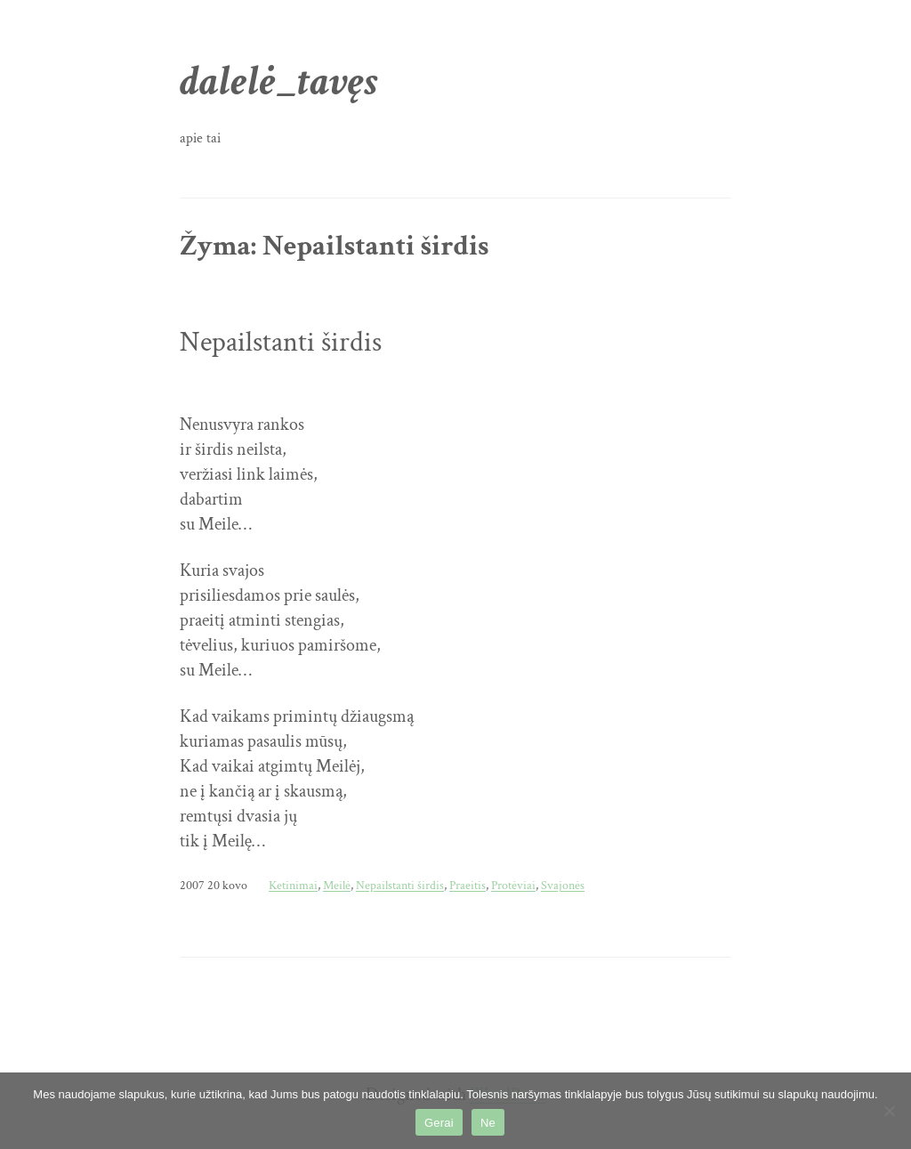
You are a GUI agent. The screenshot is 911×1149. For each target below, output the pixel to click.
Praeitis (467, 885)
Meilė (337, 885)
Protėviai (513, 885)
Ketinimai (293, 885)
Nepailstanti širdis (281, 343)
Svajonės (562, 885)
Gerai (439, 1122)
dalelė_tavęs (279, 81)
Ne (488, 1122)
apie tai (200, 138)
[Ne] (889, 1111)
